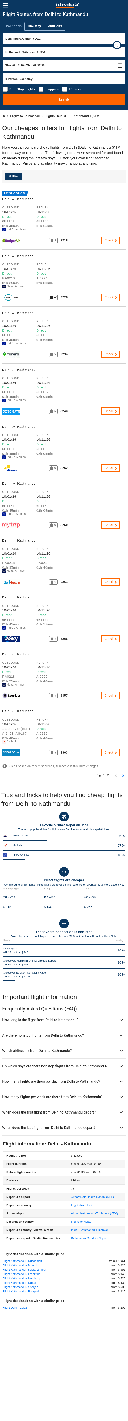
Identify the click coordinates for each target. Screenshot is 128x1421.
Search (64, 100)
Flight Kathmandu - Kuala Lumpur (24, 1269)
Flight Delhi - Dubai (15, 1307)
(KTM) (94, 1213)
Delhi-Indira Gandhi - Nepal (88, 1238)
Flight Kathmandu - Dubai (19, 1282)
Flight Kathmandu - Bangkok (21, 1291)
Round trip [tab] (14, 26)
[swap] (117, 45)
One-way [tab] (34, 26)
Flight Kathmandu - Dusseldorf (22, 1261)
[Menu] (5, 5)
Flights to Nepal (81, 1221)
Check (110, 240)
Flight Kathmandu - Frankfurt (21, 1274)
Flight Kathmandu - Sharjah (20, 1287)
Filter (15, 176)
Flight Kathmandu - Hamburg (21, 1278)
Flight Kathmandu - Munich (20, 1265)
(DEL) (92, 1197)
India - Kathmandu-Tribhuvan (90, 1230)
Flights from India (82, 1205)
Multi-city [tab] (54, 26)
